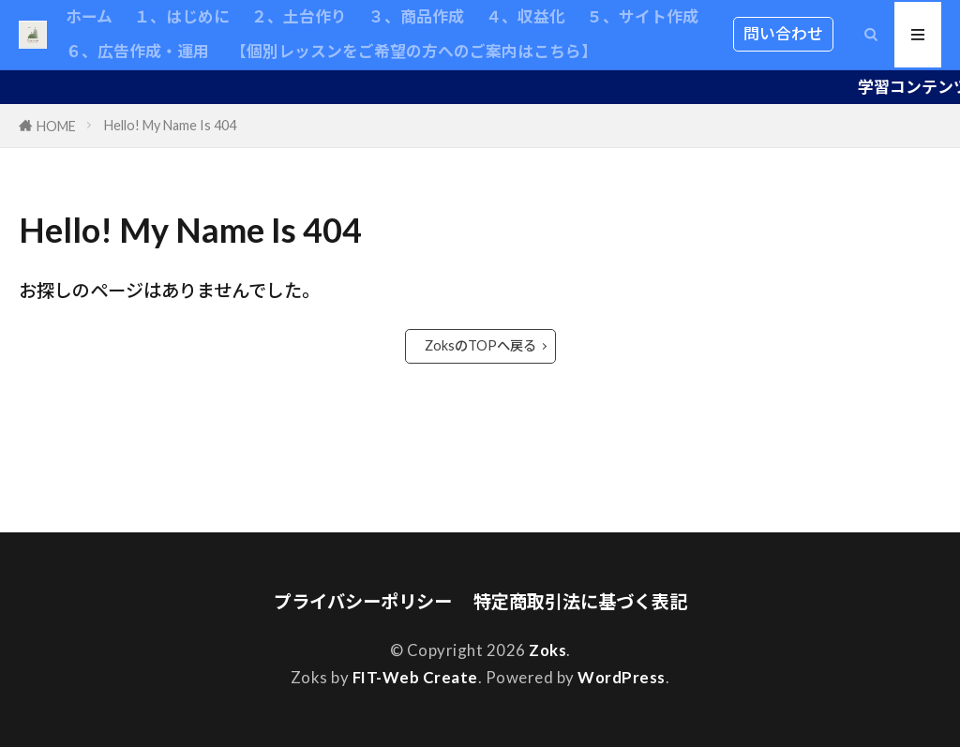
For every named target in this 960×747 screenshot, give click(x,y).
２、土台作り (299, 16)
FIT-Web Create (415, 677)
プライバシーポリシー (363, 601)
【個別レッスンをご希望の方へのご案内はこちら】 (414, 51)
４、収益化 (525, 16)
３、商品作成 (416, 16)
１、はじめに (182, 16)
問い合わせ (783, 33)
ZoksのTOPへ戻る (480, 345)
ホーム (89, 16)
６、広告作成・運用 (137, 51)
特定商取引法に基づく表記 (580, 601)
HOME (56, 126)
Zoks (547, 650)
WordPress (622, 677)
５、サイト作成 (642, 16)
